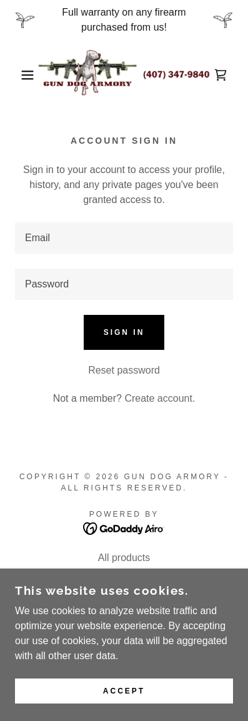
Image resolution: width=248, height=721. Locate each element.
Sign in (124, 332)
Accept (124, 691)
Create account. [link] (159, 398)
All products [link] (124, 557)
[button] (19, 74)
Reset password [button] (124, 370)
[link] (123, 75)
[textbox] (124, 238)
